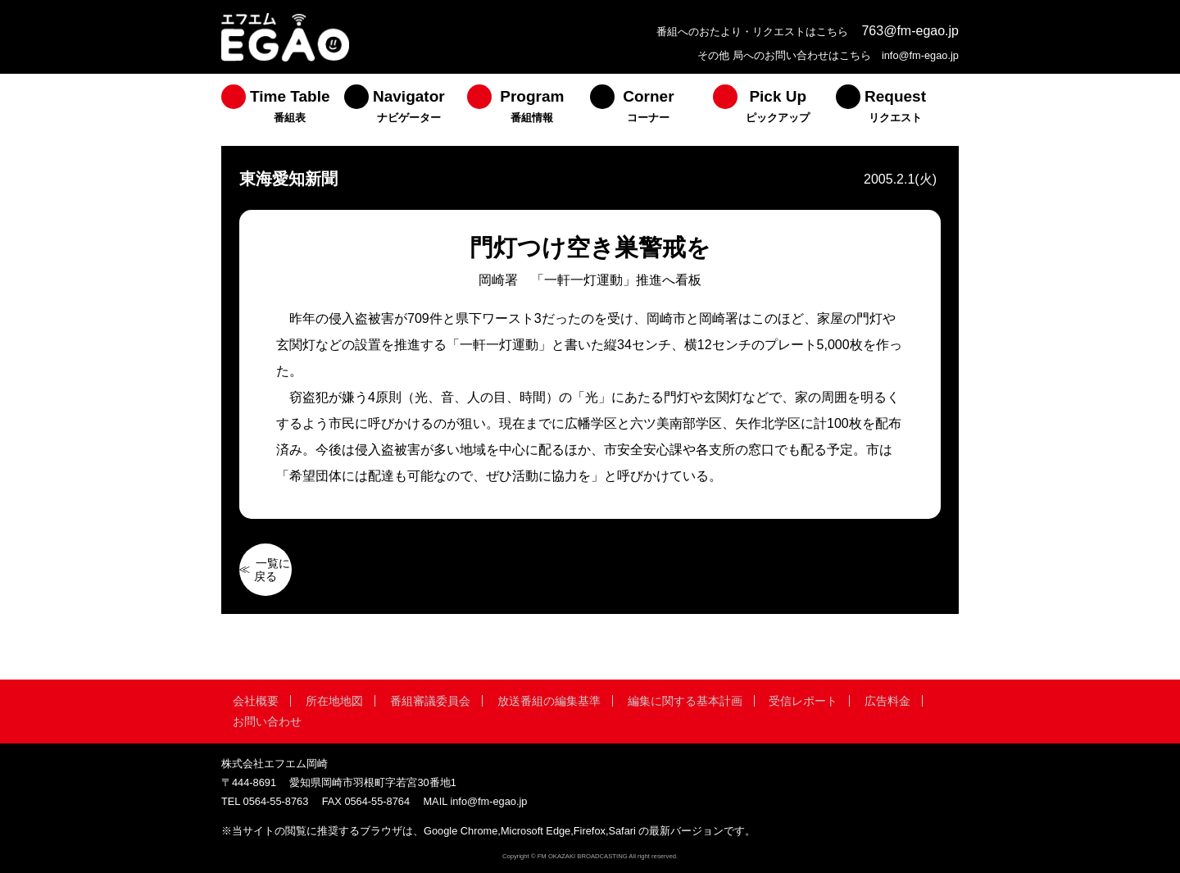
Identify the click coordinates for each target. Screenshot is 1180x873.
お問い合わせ (267, 721)
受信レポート (803, 700)
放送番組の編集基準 (549, 700)
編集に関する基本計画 (685, 700)
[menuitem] (282, 110)
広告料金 (887, 700)
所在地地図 (334, 700)
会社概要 (256, 700)
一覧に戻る (272, 570)
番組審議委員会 (430, 700)
